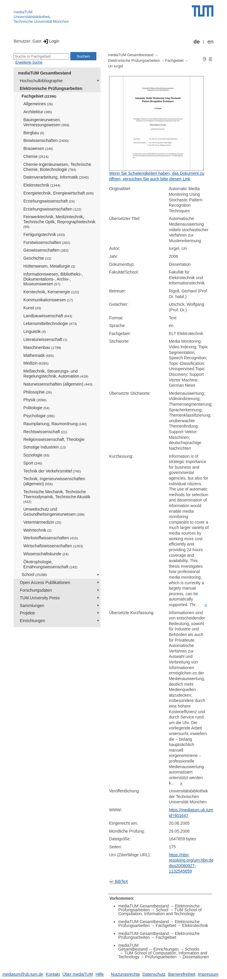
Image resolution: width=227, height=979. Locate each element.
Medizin (35, 363)
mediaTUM (23, 12)
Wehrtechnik (37, 530)
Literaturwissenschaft (45, 339)
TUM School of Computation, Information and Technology (160, 911)
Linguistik (34, 331)
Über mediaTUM (77, 974)
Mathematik (38, 355)
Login (50, 41)
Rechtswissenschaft (45, 431)
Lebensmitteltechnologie (50, 323)
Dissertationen (196, 956)
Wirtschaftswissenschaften (53, 545)
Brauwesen (38, 148)
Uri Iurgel (115, 66)
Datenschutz (154, 974)
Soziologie (36, 455)
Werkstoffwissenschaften (50, 537)
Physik (34, 399)
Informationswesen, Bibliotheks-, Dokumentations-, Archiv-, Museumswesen (53, 279)
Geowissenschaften (46, 250)
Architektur (37, 111)
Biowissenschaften (46, 140)
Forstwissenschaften (46, 242)
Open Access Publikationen (45, 582)
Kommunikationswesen (48, 299)
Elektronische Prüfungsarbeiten (51, 88)
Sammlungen (32, 605)
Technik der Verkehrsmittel (52, 471)
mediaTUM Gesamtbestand (44, 73)
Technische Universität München (41, 21)
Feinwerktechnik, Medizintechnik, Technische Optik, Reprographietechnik (59, 221)
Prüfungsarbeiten (161, 956)
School (34, 574)
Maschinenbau (42, 347)
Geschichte (37, 258)
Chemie (35, 156)
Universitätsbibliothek (32, 16)
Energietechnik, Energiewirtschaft (58, 193)
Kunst (32, 307)
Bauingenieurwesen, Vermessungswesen (46, 122)
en (210, 42)
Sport (32, 463)
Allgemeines (38, 103)
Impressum (208, 974)
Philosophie (37, 392)
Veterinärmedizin (42, 522)
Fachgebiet (39, 96)
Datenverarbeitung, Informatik (56, 177)
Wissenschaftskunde (45, 553)
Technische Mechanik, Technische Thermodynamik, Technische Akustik (56, 496)
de (197, 42)
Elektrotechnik (41, 185)
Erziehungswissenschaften (52, 209)
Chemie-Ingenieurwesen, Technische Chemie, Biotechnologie (57, 167)
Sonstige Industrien (44, 447)
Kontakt (53, 974)
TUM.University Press (40, 598)
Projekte (27, 613)
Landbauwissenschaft (47, 315)
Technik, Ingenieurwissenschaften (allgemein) (54, 481)
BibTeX (118, 881)
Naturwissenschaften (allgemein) (58, 384)
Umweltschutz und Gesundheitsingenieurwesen (54, 512)
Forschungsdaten (36, 590)
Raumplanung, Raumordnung (55, 423)
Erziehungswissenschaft (49, 201)
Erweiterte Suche (28, 62)
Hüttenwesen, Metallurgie (49, 266)
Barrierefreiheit (181, 974)
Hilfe (99, 974)
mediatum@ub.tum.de (22, 974)
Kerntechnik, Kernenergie (51, 291)
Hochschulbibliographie (41, 80)
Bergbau (33, 132)
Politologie (36, 407)
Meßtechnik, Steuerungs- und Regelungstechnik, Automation (55, 373)
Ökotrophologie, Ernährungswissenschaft (50, 564)
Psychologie (39, 415)
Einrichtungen (32, 620)
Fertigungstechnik (44, 234)
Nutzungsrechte (125, 974)
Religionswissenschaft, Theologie (54, 439)
